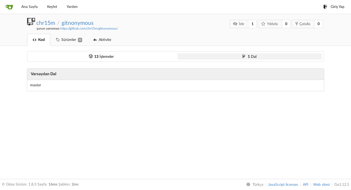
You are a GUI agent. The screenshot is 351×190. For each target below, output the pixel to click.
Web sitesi (321, 185)
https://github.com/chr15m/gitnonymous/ (89, 28)
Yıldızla (269, 24)
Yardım (72, 7)
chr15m (45, 23)
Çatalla (302, 24)
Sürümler (69, 40)
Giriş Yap (333, 7)
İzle (238, 24)
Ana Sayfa (29, 7)
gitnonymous (77, 23)
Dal (249, 57)
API (305, 185)
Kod (39, 40)
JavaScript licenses (283, 185)
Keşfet (52, 7)
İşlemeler (101, 57)
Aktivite (102, 40)
